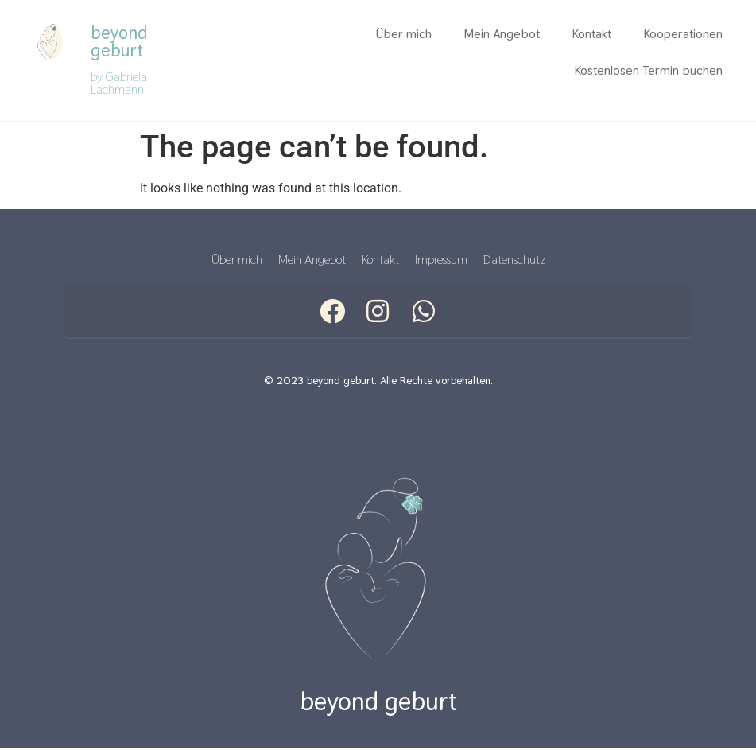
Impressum (441, 260)
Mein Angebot (501, 33)
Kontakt (591, 33)
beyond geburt (119, 41)
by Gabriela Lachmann (119, 83)
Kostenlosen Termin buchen (648, 70)
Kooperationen (683, 33)
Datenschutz (514, 260)
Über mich (404, 33)
